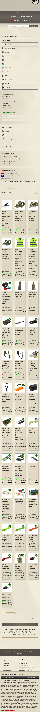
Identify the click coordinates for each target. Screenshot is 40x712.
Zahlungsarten (6, 665)
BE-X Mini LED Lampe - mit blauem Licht (6, 595)
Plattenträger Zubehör (8, 94)
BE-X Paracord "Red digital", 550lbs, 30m (6, 566)
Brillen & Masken (7, 127)
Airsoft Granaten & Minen (9, 48)
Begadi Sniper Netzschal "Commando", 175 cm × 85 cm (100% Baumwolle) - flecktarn (19, 217)
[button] (15, 20)
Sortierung (3, 187)
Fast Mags (5, 98)
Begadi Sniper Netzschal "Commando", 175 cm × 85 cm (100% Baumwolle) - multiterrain (33, 217)
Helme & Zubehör (7, 105)
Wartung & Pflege (7, 68)
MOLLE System (6, 96)
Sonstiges (5, 135)
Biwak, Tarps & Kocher (8, 107)
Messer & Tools (6, 110)
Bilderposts (7, 163)
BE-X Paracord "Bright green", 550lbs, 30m (19, 537)
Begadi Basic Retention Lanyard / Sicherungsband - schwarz (19, 365)
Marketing (17, 680)
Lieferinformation (7, 669)
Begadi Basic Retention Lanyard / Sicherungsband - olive (6, 365)
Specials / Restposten (8, 143)
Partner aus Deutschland (11, 173)
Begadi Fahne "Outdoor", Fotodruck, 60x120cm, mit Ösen (33, 503)
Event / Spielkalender (12, 159)
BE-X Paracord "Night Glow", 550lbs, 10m (33, 430)
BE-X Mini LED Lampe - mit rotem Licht (33, 566)
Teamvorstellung (10, 156)
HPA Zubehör (6, 72)
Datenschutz (5, 667)
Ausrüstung (6, 87)
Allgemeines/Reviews (12, 161)
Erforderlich (7, 680)
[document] (20, 692)
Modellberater (6, 44)
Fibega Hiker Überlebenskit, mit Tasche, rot (19, 501)
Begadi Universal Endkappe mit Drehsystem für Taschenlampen (33, 399)
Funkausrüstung (7, 139)
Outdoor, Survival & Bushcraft (9, 112)
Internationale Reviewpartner (12, 176)
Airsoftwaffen (6, 40)
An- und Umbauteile (7, 60)
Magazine (5, 52)
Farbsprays (6, 131)
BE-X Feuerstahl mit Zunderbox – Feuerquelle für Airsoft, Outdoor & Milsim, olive (19, 470)
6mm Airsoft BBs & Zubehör (9, 37)
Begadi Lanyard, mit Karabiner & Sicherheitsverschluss (6, 398)
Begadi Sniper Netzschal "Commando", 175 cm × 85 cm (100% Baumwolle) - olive (6, 255)
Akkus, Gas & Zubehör (8, 56)
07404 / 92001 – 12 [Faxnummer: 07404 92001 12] (26, 670)
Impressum (5, 663)
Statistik (26, 680)
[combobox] (18, 26)
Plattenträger (6, 92)
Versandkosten (25, 651)
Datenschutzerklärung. (9, 710)
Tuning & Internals (7, 64)
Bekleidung (5, 84)
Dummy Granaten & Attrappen (10, 101)
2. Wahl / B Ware (7, 147)
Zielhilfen (5, 76)
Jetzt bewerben (9, 178)
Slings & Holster (7, 80)
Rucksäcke (5, 103)
